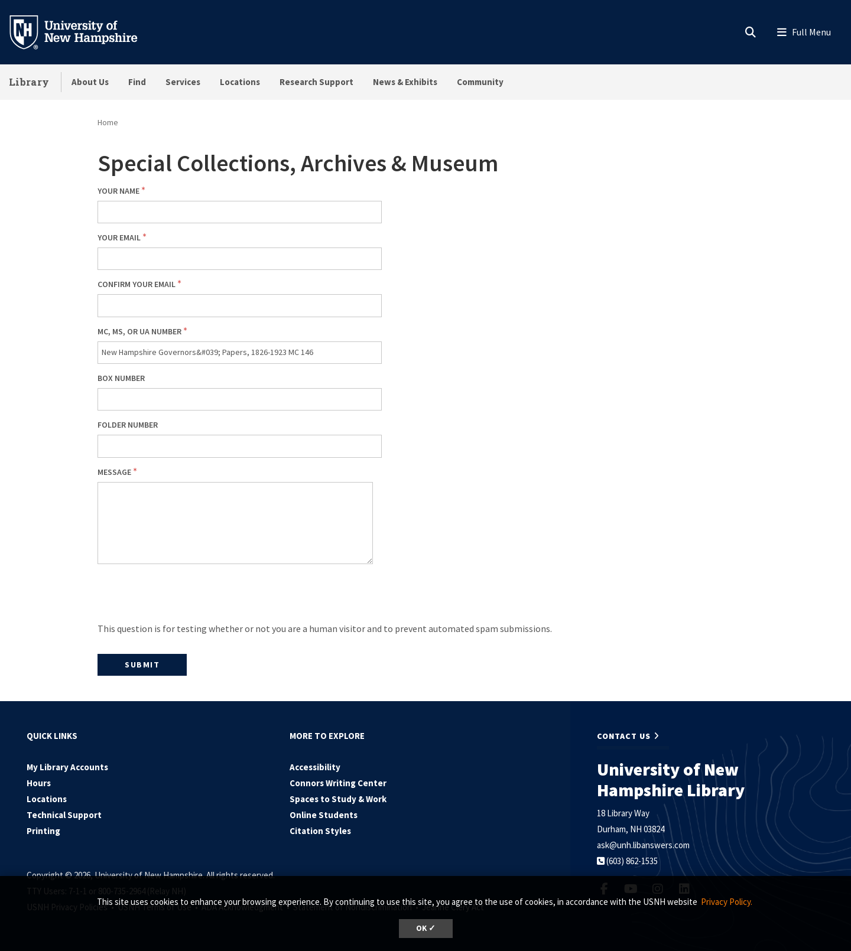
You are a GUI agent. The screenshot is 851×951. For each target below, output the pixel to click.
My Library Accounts (67, 767)
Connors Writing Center (338, 783)
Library (29, 82)
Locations (240, 81)
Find (137, 81)
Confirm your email (137, 284)
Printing (43, 830)
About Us (90, 81)
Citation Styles (320, 830)
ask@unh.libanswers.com (643, 845)
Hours (39, 783)
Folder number (128, 424)
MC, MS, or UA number (139, 331)
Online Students (324, 814)
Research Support (316, 81)
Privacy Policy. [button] (726, 901)
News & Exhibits (405, 81)
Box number (121, 378)
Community (480, 81)
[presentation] (187, 597)
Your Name (118, 190)
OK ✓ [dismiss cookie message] (426, 928)
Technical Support (64, 814)
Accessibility (315, 767)
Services (182, 81)
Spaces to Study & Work (338, 799)
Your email (119, 237)
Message (114, 472)
